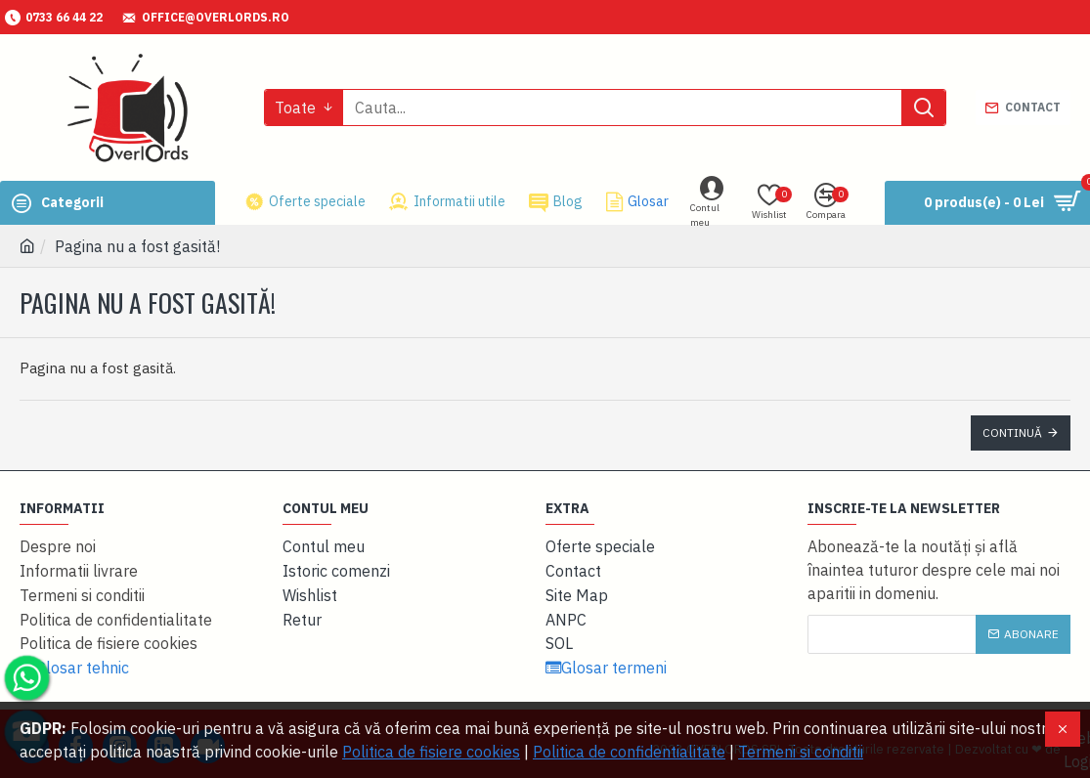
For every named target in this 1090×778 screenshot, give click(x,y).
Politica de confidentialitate (629, 751)
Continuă (1012, 432)
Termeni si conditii (800, 751)
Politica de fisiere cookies (431, 751)
